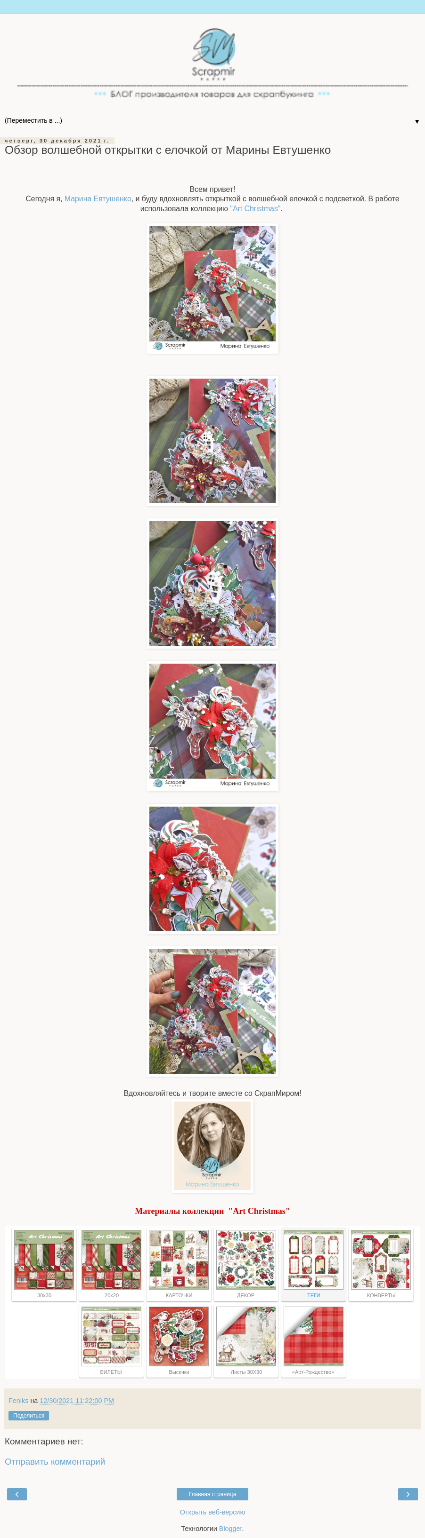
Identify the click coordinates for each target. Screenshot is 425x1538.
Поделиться (28, 1415)
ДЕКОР (245, 1295)
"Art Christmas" (255, 209)
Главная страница (213, 1494)
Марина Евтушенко (98, 199)
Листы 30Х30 (245, 1372)
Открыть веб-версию (212, 1512)
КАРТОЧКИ (178, 1295)
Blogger (230, 1528)
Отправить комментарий (55, 1462)
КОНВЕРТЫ (381, 1295)
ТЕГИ (313, 1295)
